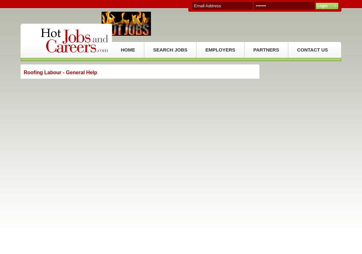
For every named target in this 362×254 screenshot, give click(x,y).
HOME (128, 49)
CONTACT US (312, 49)
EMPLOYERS (220, 49)
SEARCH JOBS (170, 49)
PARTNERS (266, 49)
